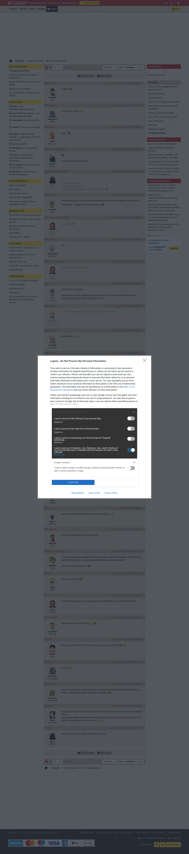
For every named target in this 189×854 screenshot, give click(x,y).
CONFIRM (73, 482)
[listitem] (94, 411)
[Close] (145, 361)
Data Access (94, 493)
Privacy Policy (111, 493)
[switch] (131, 418)
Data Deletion (77, 493)
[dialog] (94, 427)
